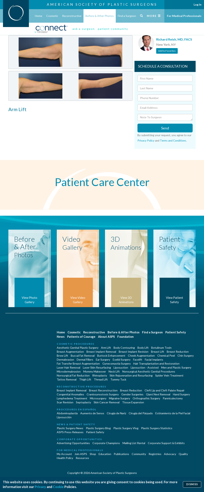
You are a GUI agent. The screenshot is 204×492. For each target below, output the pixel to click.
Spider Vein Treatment (169, 375)
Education (105, 454)
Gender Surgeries (132, 394)
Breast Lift (157, 351)
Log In (197, 4)
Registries (155, 454)
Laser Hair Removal (68, 367)
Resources (82, 458)
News (61, 336)
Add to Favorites (167, 50)
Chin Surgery (186, 355)
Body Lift (143, 347)
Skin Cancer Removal (107, 402)
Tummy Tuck (118, 379)
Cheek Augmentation (141, 355)
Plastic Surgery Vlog (125, 428)
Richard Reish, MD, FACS (174, 39)
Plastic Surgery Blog (98, 428)
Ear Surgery (103, 359)
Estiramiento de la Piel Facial (172, 413)
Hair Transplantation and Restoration (156, 363)
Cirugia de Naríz (116, 413)
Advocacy (170, 454)
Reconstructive (71, 15)
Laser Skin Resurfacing (97, 367)
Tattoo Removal (66, 379)
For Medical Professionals (184, 15)
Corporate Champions (106, 443)
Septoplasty (83, 402)
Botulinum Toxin (161, 347)
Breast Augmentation (70, 351)
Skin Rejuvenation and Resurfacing (131, 375)
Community (139, 454)
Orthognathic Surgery (146, 398)
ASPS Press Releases (70, 432)
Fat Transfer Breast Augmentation (78, 363)
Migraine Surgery (119, 398)
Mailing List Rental (134, 443)
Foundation (125, 336)
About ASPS (106, 336)
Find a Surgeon (127, 15)
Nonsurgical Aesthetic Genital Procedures (148, 371)
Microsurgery (98, 398)
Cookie (58, 487)
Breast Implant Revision (133, 351)
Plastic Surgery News (70, 428)
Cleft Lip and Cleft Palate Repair (164, 390)
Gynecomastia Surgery (116, 363)
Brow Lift (62, 355)
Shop (93, 454)
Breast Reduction (178, 351)
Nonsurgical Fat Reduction (73, 375)
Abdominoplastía (67, 413)
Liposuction (121, 367)
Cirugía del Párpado (141, 413)
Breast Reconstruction (103, 390)
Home (38, 15)
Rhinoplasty (99, 375)
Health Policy (65, 458)
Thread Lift (101, 379)
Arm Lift (106, 347)
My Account (64, 454)
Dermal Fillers (85, 359)
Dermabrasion (65, 359)
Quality (183, 454)
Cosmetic (52, 15)
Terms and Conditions (173, 140)
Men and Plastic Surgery (176, 367)
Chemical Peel (166, 355)
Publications (121, 454)
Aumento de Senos (92, 413)
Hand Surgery (181, 394)
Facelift (137, 359)
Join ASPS (81, 454)
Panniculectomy (173, 398)
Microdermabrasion (69, 371)
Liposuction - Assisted (145, 367)
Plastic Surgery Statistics (156, 428)
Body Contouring (124, 347)
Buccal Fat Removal (83, 355)
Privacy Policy (145, 140)
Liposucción (64, 417)
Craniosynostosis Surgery (103, 394)
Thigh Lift (85, 379)
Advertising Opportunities (73, 443)
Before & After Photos (99, 15)
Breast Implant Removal (101, 351)
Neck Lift (114, 371)
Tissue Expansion (133, 402)
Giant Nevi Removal (158, 394)
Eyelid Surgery (121, 359)
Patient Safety (175, 332)
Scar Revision (65, 402)
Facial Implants (154, 359)
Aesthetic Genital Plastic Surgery (77, 347)
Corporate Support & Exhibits (166, 443)
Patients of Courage (81, 336)
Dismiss (192, 484)
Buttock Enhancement (111, 355)
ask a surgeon (84, 28)
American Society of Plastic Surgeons (102, 4)
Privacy (40, 487)
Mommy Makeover (94, 371)
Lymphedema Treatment (72, 398)
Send (165, 128)
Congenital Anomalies (70, 394)
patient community (113, 28)
